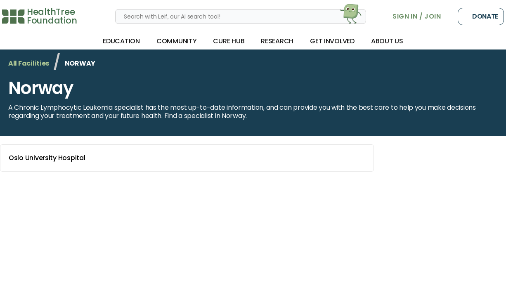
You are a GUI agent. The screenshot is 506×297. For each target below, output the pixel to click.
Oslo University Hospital (189, 158)
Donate (480, 16)
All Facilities (28, 63)
